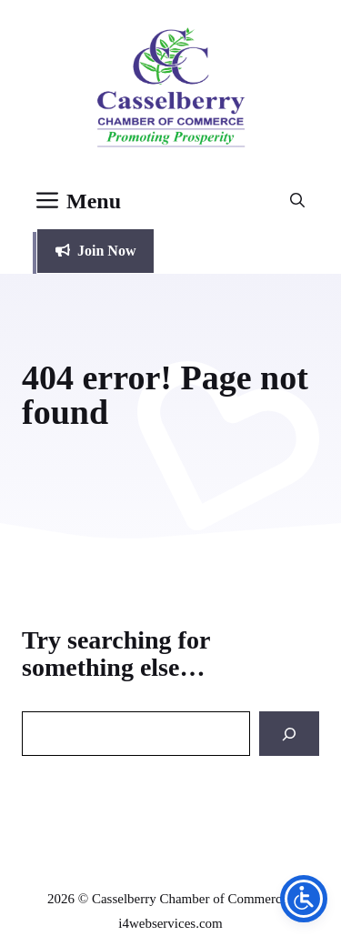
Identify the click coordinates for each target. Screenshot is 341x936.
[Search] (289, 733)
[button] (297, 201)
